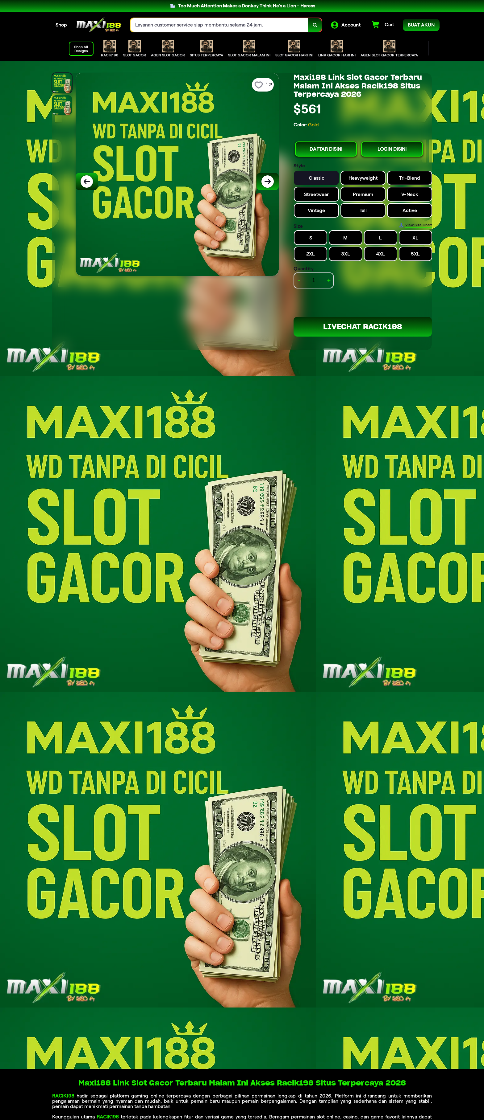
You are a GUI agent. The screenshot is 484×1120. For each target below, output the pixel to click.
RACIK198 (63, 1095)
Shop (61, 24)
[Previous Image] (87, 181)
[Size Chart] (415, 225)
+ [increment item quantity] (329, 280)
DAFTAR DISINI (326, 149)
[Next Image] (268, 181)
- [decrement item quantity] (299, 280)
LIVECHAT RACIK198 (362, 326)
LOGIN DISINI (392, 149)
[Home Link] (99, 25)
